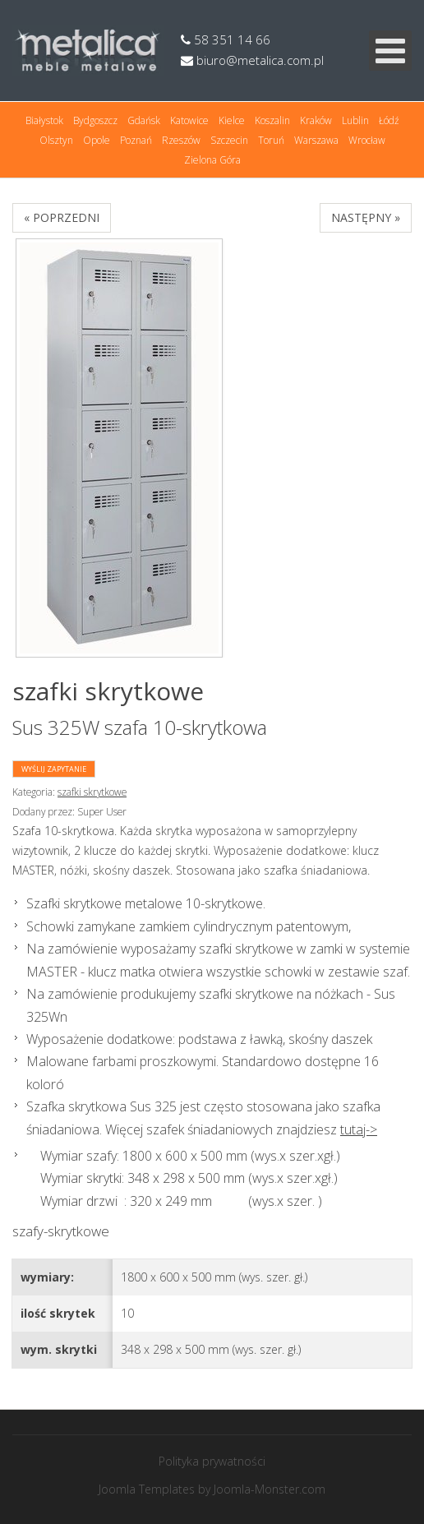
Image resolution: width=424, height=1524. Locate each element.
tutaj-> (358, 1129)
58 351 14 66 (225, 39)
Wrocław (366, 140)
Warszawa (316, 140)
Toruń (271, 140)
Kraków (316, 120)
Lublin (355, 120)
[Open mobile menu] (390, 50)
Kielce (232, 120)
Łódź (389, 120)
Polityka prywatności (212, 1461)
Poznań (136, 140)
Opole (96, 140)
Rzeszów (181, 140)
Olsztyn (56, 140)
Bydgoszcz (95, 120)
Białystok (44, 120)
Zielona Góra (212, 160)
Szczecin (229, 140)
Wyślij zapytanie (53, 769)
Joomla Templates (147, 1489)
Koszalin (272, 120)
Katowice (189, 120)
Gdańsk (143, 120)
